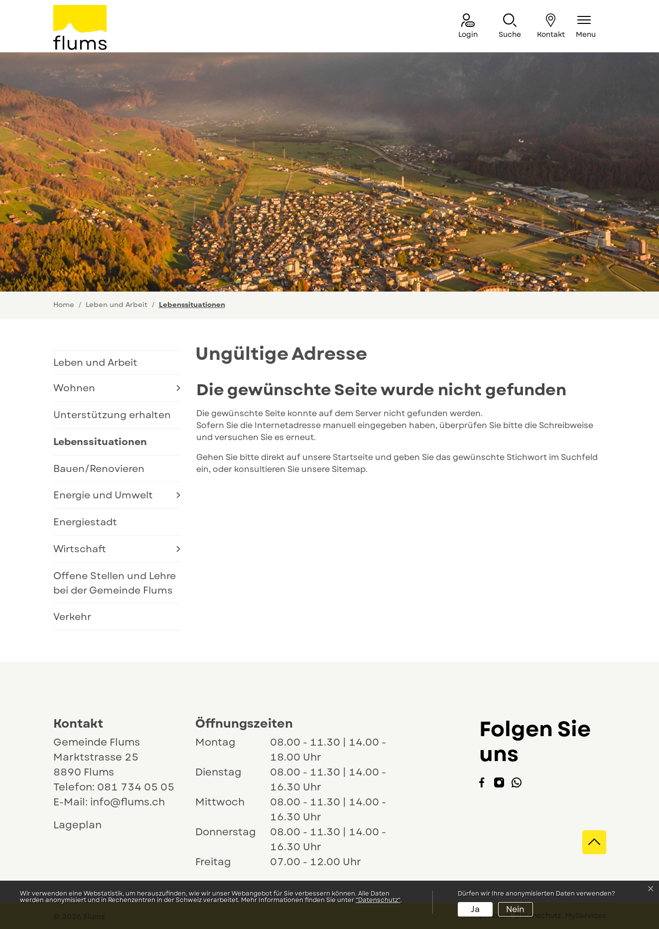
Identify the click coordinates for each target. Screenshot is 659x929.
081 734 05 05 (135, 787)
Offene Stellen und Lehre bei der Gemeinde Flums (114, 583)
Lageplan (86, 825)
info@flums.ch (127, 802)
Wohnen (74, 388)
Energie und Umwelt (103, 495)
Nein (515, 909)
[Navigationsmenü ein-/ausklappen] (585, 26)
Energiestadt (85, 522)
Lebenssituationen (100, 445)
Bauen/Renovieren (98, 468)
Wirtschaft (79, 549)
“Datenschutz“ (378, 900)
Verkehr (72, 616)
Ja (475, 909)
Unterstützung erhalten (112, 415)
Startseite (353, 457)
